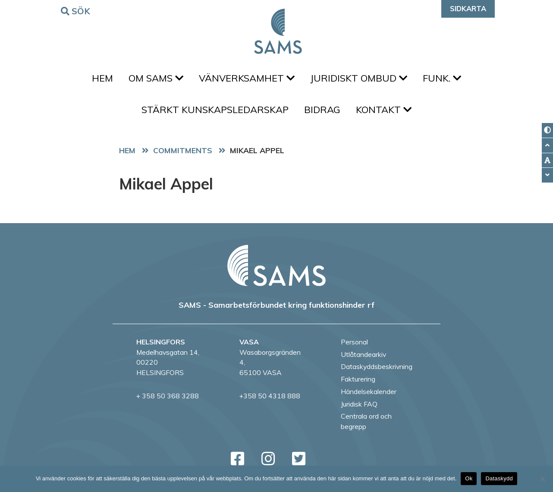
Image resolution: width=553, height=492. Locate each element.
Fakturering (358, 379)
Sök (77, 10)
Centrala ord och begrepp (366, 421)
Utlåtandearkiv (363, 354)
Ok (468, 478)
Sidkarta (468, 8)
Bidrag (322, 110)
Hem (102, 78)
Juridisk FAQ (359, 404)
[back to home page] (276, 265)
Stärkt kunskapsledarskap (215, 110)
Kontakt (384, 110)
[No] (542, 478)
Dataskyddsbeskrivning (376, 366)
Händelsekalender (368, 391)
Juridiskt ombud (358, 78)
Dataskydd (499, 478)
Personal (354, 341)
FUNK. (442, 78)
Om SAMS (156, 78)
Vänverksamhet (247, 78)
